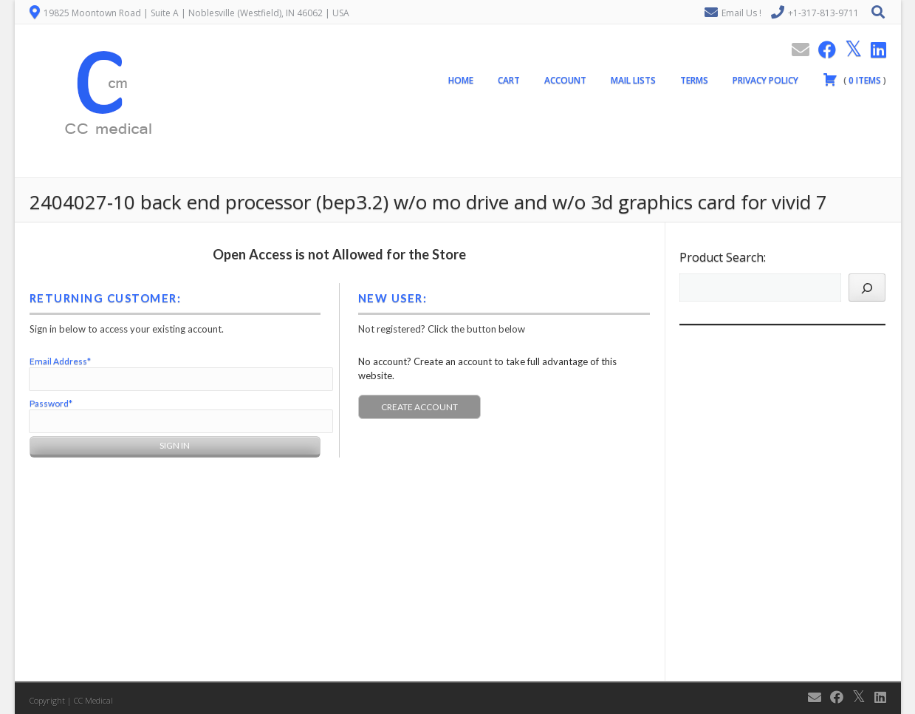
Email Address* (60, 361)
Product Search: (722, 257)
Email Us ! (741, 13)
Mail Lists (633, 80)
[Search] (867, 287)
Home (460, 80)
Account (565, 80)
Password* (51, 403)
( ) (854, 79)
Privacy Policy (765, 80)
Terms (694, 80)
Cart (509, 80)
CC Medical (93, 700)
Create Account (419, 406)
